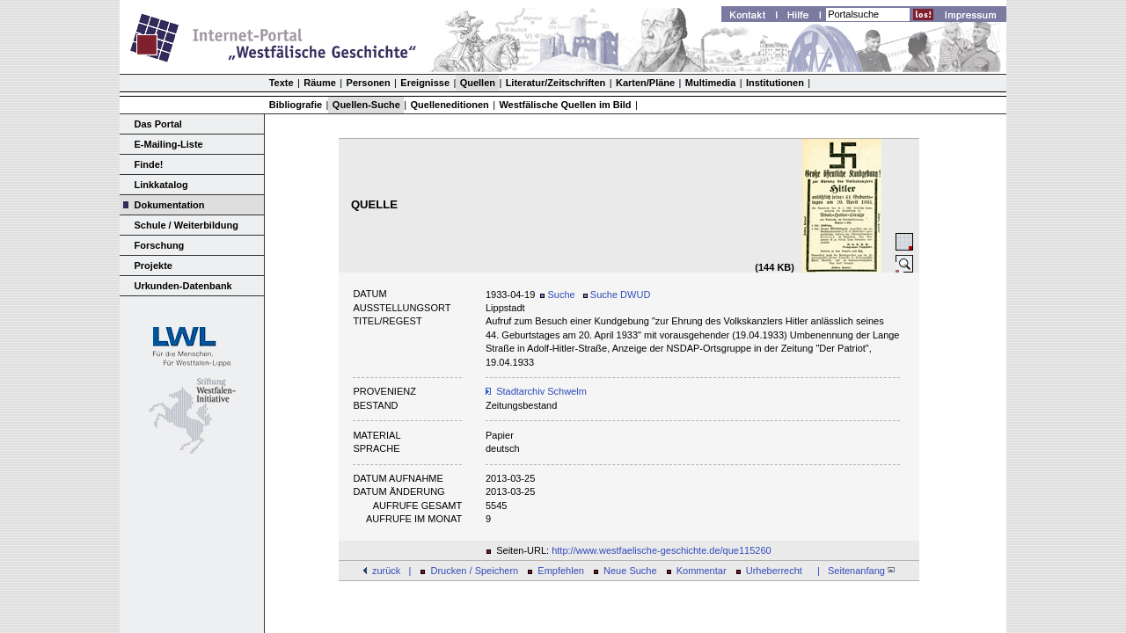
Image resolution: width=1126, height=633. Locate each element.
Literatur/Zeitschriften (556, 82)
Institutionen (775, 82)
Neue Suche (630, 570)
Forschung (160, 245)
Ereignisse (425, 82)
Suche (557, 294)
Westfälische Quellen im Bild (565, 104)
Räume (319, 82)
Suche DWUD (617, 294)
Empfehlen (560, 570)
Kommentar (701, 570)
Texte (281, 82)
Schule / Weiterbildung (186, 225)
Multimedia (710, 82)
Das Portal (158, 124)
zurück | (391, 570)
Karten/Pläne (645, 82)
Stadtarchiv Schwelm (541, 391)
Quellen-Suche (366, 104)
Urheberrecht (774, 570)
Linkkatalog (161, 184)
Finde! (149, 164)
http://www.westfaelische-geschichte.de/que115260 (661, 550)
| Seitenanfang (853, 570)
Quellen (477, 82)
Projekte (153, 265)
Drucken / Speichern (475, 570)
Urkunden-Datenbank (183, 285)
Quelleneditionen (450, 104)
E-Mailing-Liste (169, 144)
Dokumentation (170, 205)
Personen (369, 82)
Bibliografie (296, 104)
